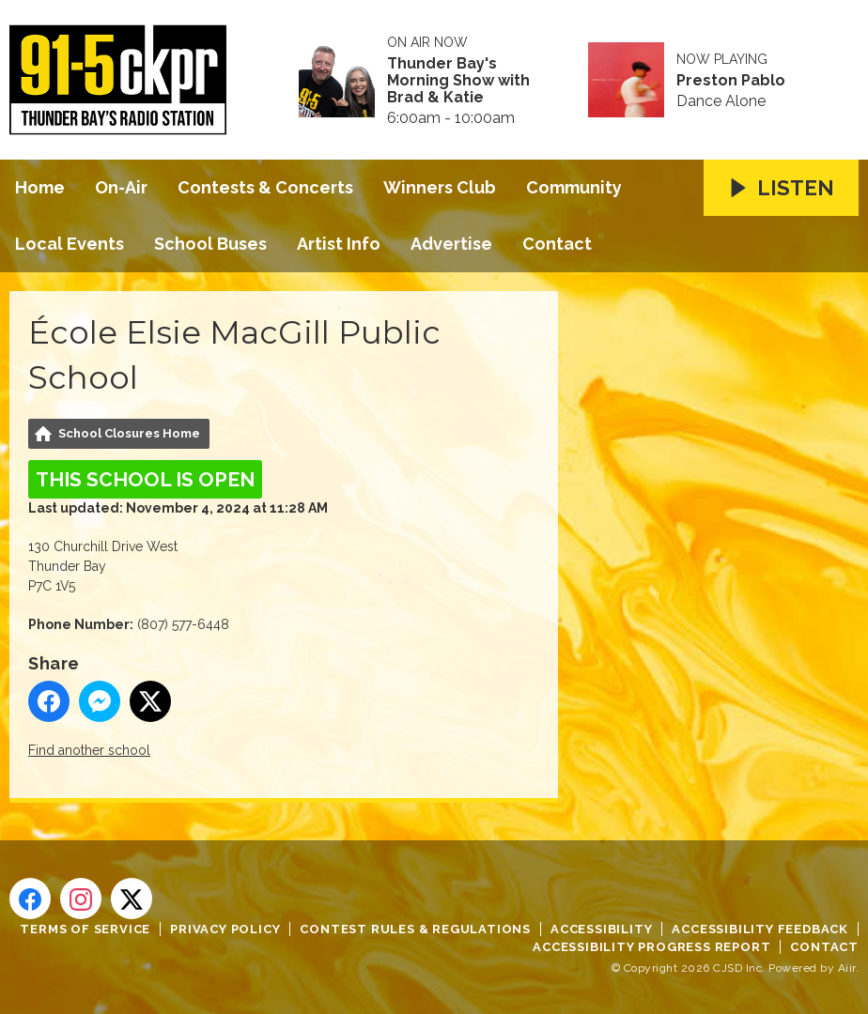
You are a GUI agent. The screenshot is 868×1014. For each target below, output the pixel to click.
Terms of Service (85, 929)
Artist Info (338, 244)
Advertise (451, 244)
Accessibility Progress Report (651, 947)
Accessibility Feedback (760, 929)
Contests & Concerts (265, 187)
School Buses (210, 244)
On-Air (121, 187)
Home (40, 187)
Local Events (69, 244)
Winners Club (439, 187)
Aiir (847, 968)
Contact (557, 244)
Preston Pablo (730, 80)
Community (574, 187)
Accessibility (601, 929)
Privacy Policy (225, 929)
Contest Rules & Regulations (415, 929)
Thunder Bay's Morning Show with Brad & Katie (458, 80)
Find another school (89, 750)
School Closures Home (129, 433)
